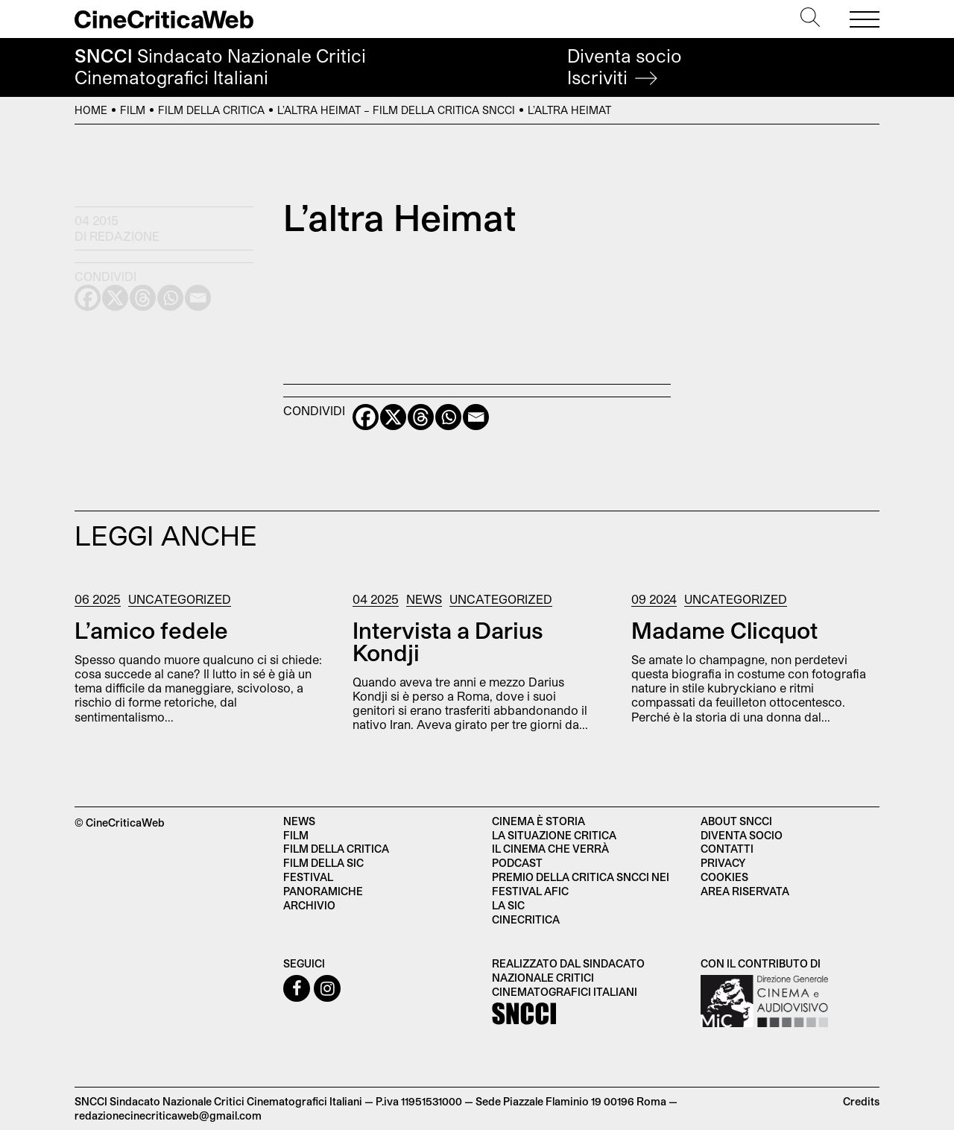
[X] (393, 417)
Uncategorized (179, 599)
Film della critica (336, 848)
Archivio (309, 905)
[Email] (476, 417)
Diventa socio (624, 66)
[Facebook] (366, 417)
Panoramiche (323, 891)
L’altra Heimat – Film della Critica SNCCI (396, 110)
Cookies (724, 877)
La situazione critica (554, 835)
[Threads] (421, 417)
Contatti (727, 848)
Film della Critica (211, 110)
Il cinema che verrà (550, 848)
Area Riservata (745, 891)
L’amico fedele (151, 629)
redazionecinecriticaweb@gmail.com (168, 1115)
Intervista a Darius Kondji (448, 641)
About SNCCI (736, 821)
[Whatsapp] (448, 417)
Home (91, 110)
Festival (308, 877)
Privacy (723, 862)
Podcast (517, 862)
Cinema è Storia (538, 821)
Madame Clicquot (724, 629)
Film (132, 110)
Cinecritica (526, 919)
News (424, 599)
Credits (861, 1101)
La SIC (508, 905)
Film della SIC (323, 862)
